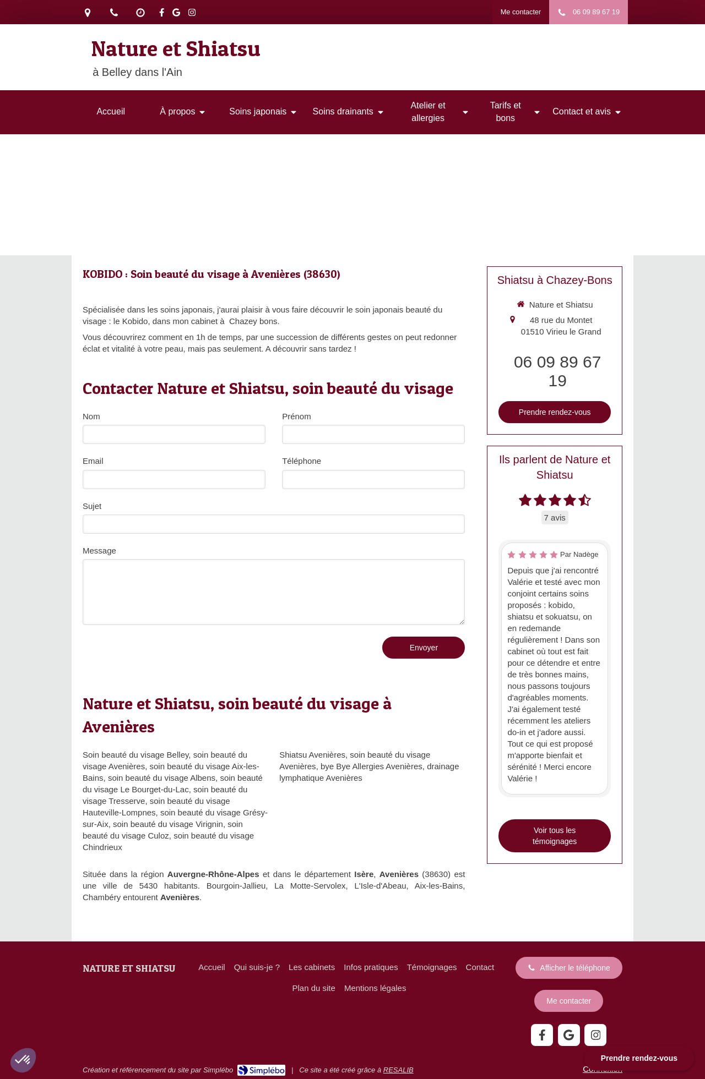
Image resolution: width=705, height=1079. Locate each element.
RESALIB (398, 1070)
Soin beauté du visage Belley (135, 754)
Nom (91, 416)
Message (99, 550)
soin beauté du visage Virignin (168, 824)
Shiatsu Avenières (312, 754)
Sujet (92, 506)
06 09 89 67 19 (557, 371)
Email (93, 460)
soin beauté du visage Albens (161, 777)
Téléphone (301, 460)
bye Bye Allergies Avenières (371, 766)
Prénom (296, 416)
